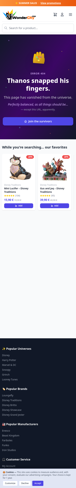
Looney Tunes (10, 379)
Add (18, 205)
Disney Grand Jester (13, 414)
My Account (8, 466)
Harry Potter (9, 360)
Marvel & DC (9, 365)
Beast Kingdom (10, 435)
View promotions (51, 3)
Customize (10, 483)
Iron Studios (9, 450)
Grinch (6, 374)
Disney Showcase (11, 410)
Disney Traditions (12, 400)
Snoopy (6, 369)
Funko (5, 445)
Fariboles (7, 440)
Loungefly (7, 395)
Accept (38, 483)
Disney (6, 355)
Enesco (6, 430)
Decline (24, 483)
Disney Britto (9, 405)
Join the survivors (38, 121)
